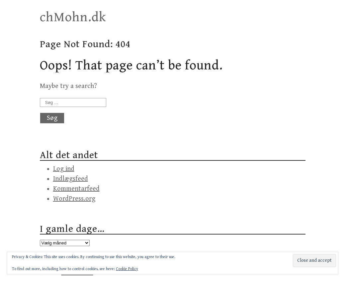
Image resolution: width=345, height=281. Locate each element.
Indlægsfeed (70, 179)
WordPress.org (74, 199)
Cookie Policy (127, 269)
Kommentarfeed (76, 189)
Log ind (63, 169)
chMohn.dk (73, 17)
